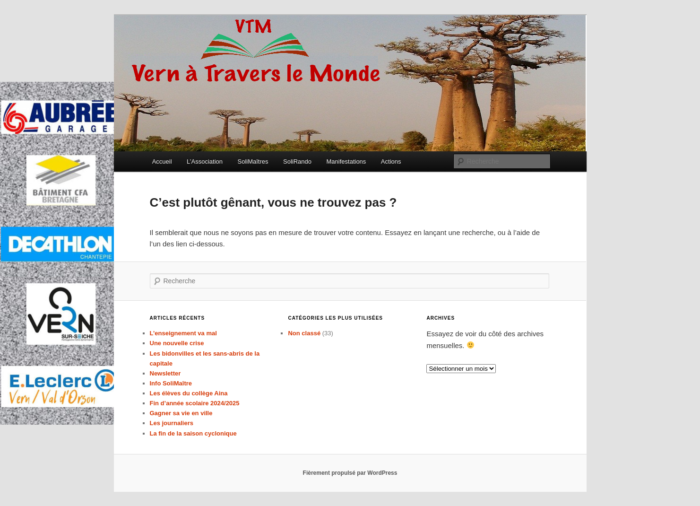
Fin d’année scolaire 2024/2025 (195, 403)
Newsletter (165, 373)
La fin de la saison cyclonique (193, 433)
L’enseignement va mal (183, 333)
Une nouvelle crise (177, 343)
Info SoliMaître (171, 383)
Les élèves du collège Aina (189, 393)
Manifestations (346, 161)
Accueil (162, 161)
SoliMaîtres (253, 161)
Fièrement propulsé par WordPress (350, 473)
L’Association (205, 161)
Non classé (304, 333)
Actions (391, 161)
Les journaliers (171, 423)
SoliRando (297, 161)
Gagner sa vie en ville (181, 413)
